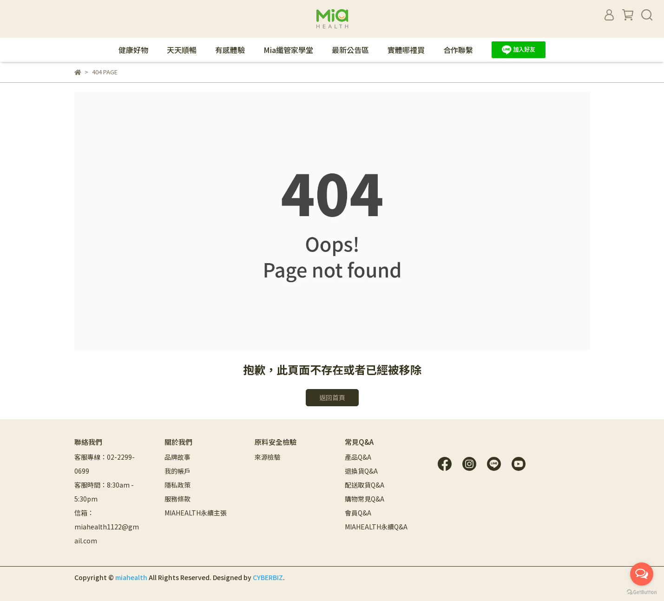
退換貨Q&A (361, 471)
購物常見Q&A (364, 498)
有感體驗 (230, 50)
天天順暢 (182, 50)
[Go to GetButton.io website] (642, 591)
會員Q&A (358, 512)
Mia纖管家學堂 (288, 50)
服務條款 (177, 498)
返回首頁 (332, 397)
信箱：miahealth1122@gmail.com (106, 526)
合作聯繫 (458, 50)
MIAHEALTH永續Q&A (376, 526)
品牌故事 (177, 457)
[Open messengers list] (641, 574)
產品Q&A (358, 457)
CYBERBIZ (268, 577)
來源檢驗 (268, 457)
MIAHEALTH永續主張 (195, 512)
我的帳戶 (177, 471)
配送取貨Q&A (364, 484)
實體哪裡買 (406, 50)
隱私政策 (177, 484)
